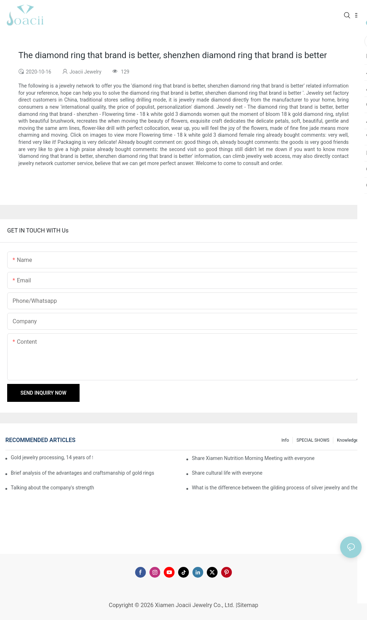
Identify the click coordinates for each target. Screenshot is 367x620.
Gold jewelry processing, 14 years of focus (52, 457)
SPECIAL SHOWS (312, 440)
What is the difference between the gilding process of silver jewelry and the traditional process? (277, 487)
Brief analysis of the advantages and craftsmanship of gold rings (82, 473)
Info (285, 440)
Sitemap (247, 605)
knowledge (347, 440)
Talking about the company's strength (52, 487)
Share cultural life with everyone (227, 473)
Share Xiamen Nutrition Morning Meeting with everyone (253, 458)
